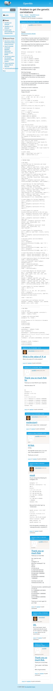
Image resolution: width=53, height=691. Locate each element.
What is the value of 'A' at (34, 356)
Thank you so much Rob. (41, 658)
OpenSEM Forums (34, 15)
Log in (24, 363)
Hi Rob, (31, 445)
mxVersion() (31, 422)
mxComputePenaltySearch (11, 68)
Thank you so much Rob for (35, 379)
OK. (34, 624)
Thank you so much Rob (37, 551)
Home (21, 15)
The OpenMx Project (30, 687)
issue (36, 632)
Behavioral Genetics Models (28, 16)
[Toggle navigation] (50, 3)
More (4, 71)
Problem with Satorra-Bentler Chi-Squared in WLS (9, 31)
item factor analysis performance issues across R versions (9, 42)
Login (7, 15)
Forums (26, 15)
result (32, 475)
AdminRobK (31, 351)
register (30, 363)
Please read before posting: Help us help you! (9, 64)
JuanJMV (31, 25)
